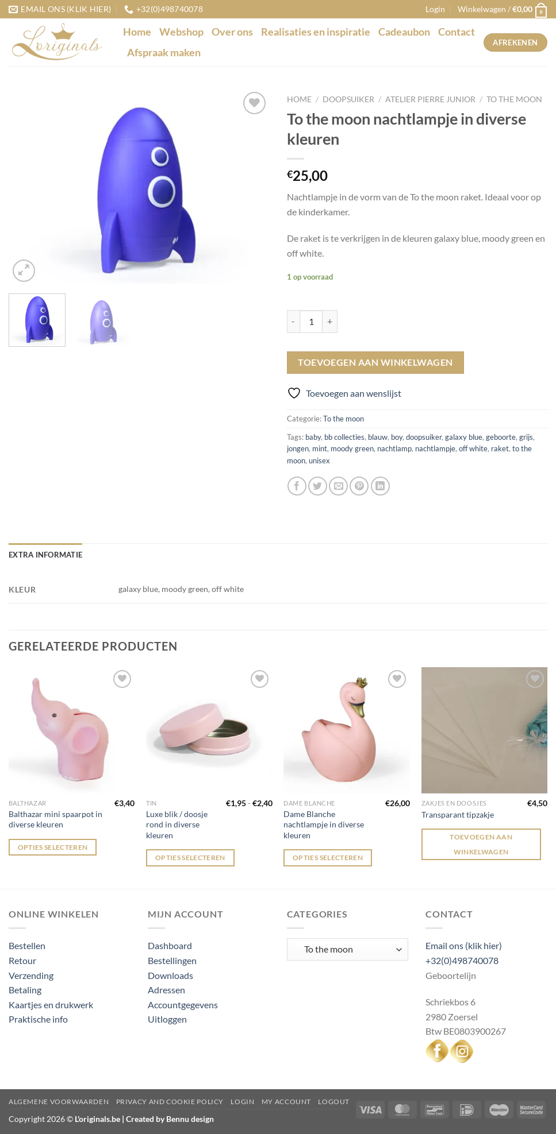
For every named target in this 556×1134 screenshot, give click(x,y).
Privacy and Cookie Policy (170, 1101)
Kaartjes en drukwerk (51, 1004)
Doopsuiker (348, 99)
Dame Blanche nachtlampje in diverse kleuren (323, 824)
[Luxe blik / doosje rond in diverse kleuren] (209, 730)
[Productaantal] (311, 321)
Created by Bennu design (169, 1119)
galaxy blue (463, 437)
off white (473, 448)
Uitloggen (167, 1018)
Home (137, 32)
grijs (526, 437)
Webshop (181, 32)
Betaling (25, 989)
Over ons (232, 32)
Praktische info (38, 1018)
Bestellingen (172, 960)
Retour (22, 960)
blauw (378, 437)
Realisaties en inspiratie (315, 32)
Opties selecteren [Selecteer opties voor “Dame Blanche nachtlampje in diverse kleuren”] (328, 857)
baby (313, 437)
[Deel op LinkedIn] (380, 486)
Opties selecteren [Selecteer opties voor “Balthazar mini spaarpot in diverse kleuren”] (53, 847)
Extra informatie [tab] (45, 554)
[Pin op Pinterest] (359, 486)
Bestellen (27, 945)
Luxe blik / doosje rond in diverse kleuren (177, 824)
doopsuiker (424, 437)
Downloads (170, 975)
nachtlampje (435, 448)
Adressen (166, 989)
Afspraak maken (164, 53)
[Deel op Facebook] (296, 486)
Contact (456, 32)
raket (500, 448)
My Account (286, 1101)
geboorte (501, 437)
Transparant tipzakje (457, 814)
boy (396, 437)
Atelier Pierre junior (430, 99)
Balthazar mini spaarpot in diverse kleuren (55, 819)
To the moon (514, 99)
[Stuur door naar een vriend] (338, 486)
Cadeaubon (404, 32)
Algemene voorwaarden (59, 1101)
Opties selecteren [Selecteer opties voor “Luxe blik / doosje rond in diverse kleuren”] (190, 857)
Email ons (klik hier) (463, 945)
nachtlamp (394, 448)
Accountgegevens (183, 1004)
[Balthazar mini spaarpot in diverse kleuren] (72, 730)
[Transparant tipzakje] (484, 730)
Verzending (31, 975)
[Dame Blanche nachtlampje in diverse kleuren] (346, 730)
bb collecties (344, 437)
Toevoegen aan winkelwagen (375, 362)
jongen (298, 448)
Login (242, 1101)
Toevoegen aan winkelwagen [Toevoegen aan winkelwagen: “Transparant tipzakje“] (481, 844)
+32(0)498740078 (462, 960)
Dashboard (170, 945)
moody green (352, 448)
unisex (319, 460)
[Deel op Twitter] (317, 486)
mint (319, 448)
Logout (334, 1101)
